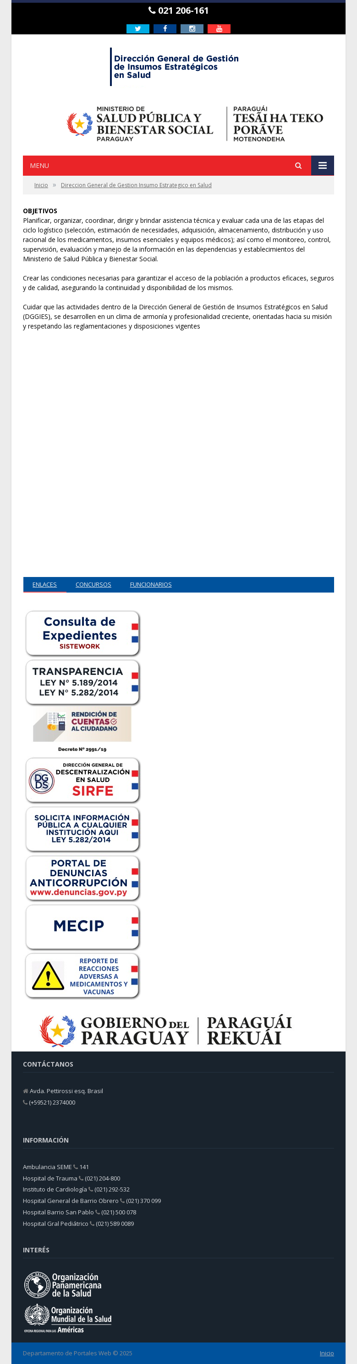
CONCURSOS (93, 584)
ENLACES (45, 584)
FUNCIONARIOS (151, 584)
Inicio (327, 1353)
